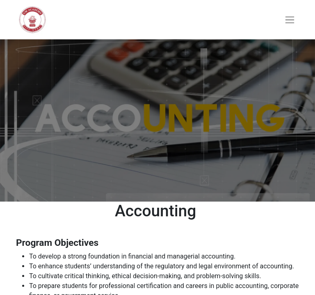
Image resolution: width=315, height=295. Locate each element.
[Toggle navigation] (290, 20)
